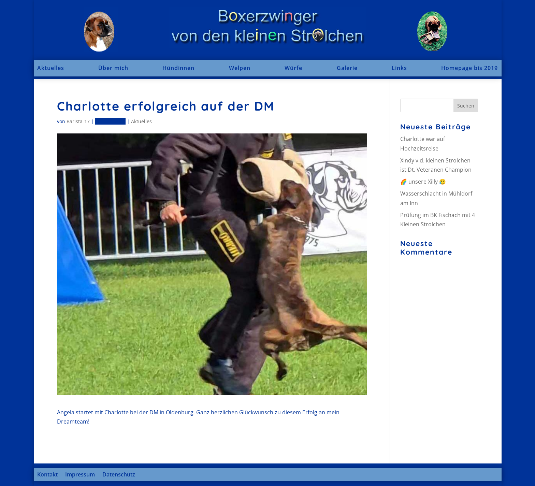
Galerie (347, 68)
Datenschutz (118, 474)
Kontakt (47, 474)
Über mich (113, 68)
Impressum (80, 474)
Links (399, 68)
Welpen (239, 68)
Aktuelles (50, 68)
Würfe (293, 68)
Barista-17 (78, 121)
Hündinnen (178, 68)
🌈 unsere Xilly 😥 (423, 181)
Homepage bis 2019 (469, 68)
